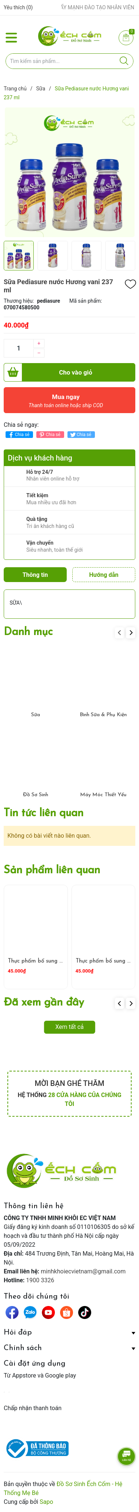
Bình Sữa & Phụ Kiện (103, 715)
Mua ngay (66, 402)
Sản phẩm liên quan (52, 870)
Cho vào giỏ (48, 372)
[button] (130, 632)
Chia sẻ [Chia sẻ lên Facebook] (18, 435)
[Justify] (124, 61)
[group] (69, 172)
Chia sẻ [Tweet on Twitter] (80, 435)
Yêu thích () (18, 7)
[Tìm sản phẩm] (69, 61)
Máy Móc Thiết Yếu (103, 795)
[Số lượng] (18, 348)
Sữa (35, 715)
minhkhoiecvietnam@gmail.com (83, 1271)
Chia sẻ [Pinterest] (49, 435)
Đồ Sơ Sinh (35, 795)
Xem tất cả (69, 1026)
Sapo (46, 1501)
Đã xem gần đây (44, 1002)
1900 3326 (40, 1280)
